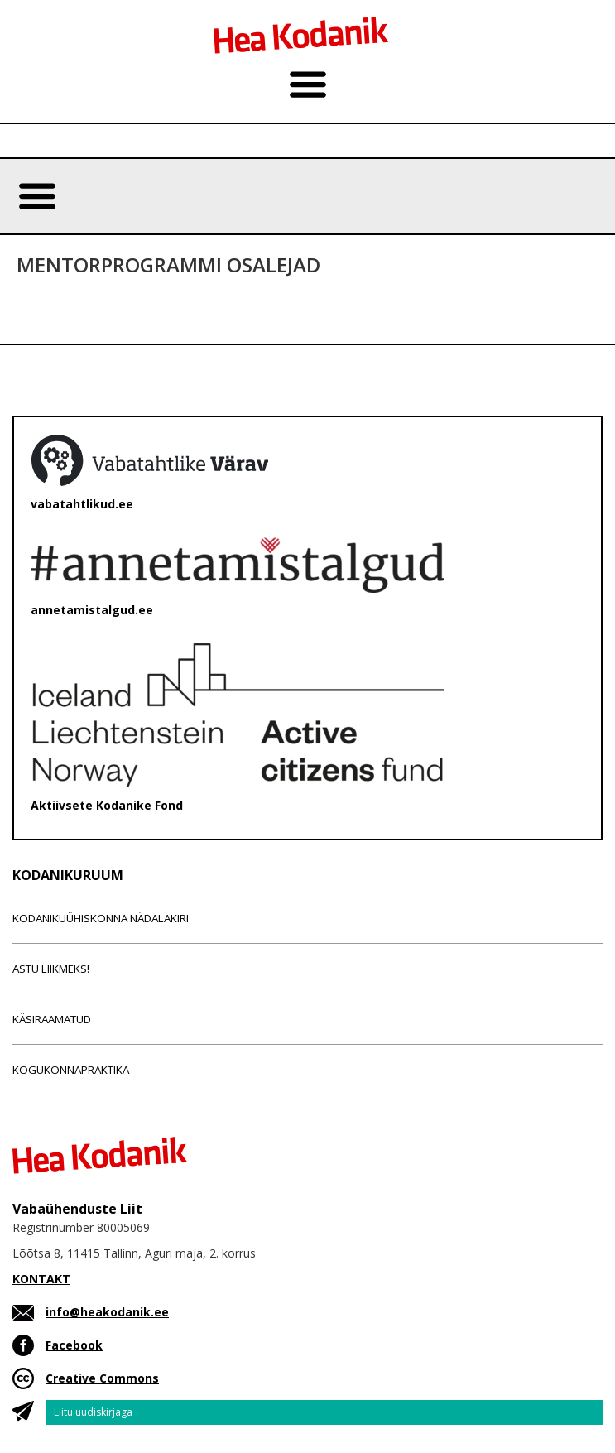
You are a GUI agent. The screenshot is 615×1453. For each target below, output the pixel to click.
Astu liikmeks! (50, 968)
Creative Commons (102, 1378)
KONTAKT (41, 1279)
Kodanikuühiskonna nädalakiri (100, 918)
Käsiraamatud (51, 1019)
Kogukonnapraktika (70, 1069)
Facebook (74, 1345)
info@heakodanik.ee (107, 1312)
